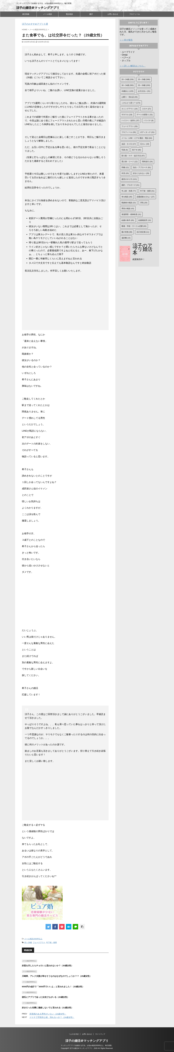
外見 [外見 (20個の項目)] (125, 173)
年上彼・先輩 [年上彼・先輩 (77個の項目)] (129, 191)
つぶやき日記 (74, 1034)
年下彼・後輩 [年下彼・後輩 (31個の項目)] (147, 191)
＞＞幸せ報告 (126, 40)
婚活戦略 (25, 14)
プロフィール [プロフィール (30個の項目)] (129, 132)
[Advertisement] (65, 302)
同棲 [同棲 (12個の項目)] (125, 167)
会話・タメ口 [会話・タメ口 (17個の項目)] (129, 144)
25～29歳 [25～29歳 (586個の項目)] (144, 79)
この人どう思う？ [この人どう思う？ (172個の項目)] (131, 103)
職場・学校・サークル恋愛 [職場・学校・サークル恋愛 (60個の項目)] (134, 226)
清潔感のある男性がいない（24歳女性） (47, 1014)
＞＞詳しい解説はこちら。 (133, 66)
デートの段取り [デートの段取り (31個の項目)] (145, 115)
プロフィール (134, 14)
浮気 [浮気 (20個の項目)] (143, 203)
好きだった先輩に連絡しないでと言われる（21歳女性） (47, 1007)
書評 (91, 14)
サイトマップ (100, 1034)
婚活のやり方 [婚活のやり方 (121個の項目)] (129, 179)
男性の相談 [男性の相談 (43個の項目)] (128, 208)
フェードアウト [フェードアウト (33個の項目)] (130, 126)
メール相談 (47, 14)
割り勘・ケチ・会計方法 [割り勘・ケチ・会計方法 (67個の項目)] (133, 156)
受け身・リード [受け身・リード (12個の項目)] (130, 162)
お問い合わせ (113, 14)
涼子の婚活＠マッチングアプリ (37, 7)
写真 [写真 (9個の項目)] (125, 150)
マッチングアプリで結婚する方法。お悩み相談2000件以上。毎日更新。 (87, 1045)
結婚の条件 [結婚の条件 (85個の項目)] (128, 220)
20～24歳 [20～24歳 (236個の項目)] (128, 79)
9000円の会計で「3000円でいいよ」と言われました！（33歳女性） (53, 986)
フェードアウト (39, 942)
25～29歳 (28, 942)
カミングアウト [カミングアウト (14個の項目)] (130, 109)
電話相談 (69, 14)
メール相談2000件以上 (33, 939)
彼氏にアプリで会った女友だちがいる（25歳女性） (45, 997)
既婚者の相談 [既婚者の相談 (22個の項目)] (129, 203)
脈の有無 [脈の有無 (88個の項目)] (127, 232)
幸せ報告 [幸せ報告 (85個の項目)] (127, 197)
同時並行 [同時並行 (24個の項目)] (147, 162)
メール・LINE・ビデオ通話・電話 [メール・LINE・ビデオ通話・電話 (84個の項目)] (137, 138)
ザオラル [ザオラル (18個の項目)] (127, 115)
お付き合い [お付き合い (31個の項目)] (144, 91)
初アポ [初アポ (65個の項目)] (136, 150)
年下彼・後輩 (51, 942)
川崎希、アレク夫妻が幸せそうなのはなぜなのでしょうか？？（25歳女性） (56, 976)
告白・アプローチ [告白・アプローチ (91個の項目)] (142, 167)
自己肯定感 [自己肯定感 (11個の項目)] (143, 232)
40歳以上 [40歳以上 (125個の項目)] (127, 91)
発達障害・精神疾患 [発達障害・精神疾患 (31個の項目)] (131, 214)
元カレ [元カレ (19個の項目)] (144, 144)
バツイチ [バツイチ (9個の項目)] (148, 120)
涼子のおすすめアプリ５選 (35, 24)
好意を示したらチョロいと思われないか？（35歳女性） (47, 965)
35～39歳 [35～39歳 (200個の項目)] (144, 85)
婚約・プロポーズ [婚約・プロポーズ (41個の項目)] (130, 185)
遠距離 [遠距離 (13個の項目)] (126, 238)
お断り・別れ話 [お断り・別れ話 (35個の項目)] (130, 97)
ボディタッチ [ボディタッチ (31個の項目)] (147, 132)
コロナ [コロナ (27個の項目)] (146, 109)
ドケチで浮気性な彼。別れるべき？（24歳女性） (51, 1017)
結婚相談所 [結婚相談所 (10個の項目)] (144, 220)
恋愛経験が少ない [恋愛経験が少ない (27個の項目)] (145, 197)
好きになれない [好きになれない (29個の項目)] (141, 173)
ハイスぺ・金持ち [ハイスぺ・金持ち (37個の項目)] (130, 120)
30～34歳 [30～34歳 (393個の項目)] (128, 85)
